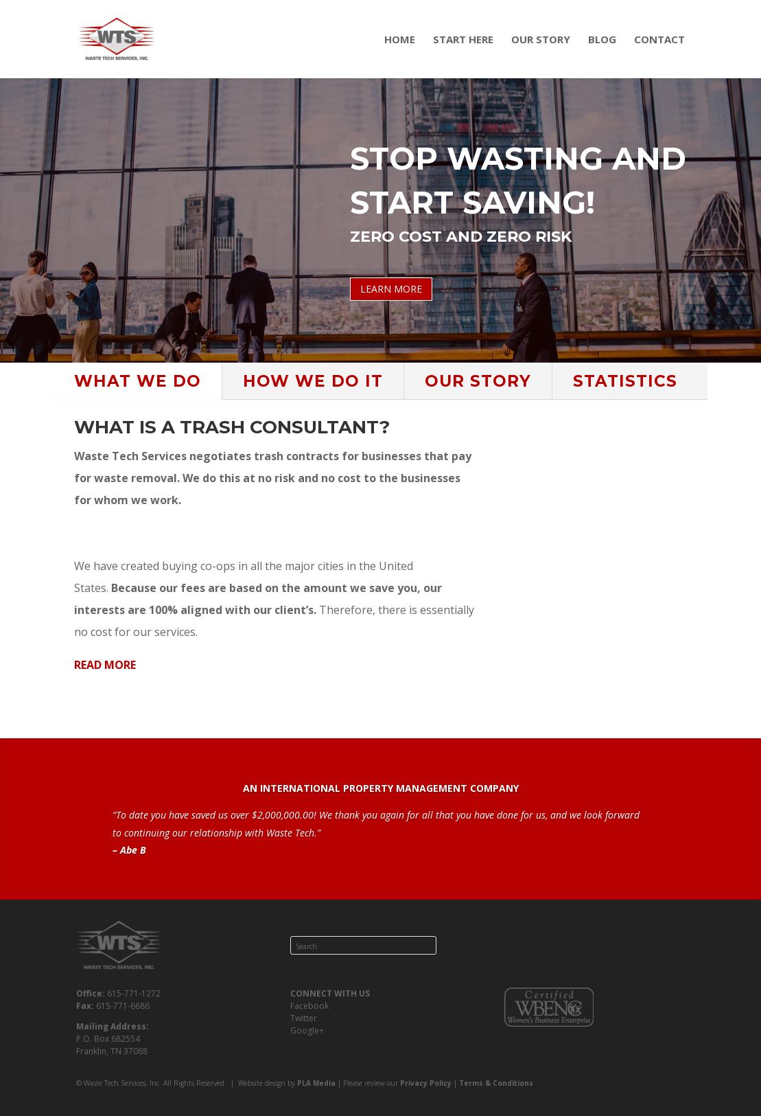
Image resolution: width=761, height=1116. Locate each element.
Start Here (463, 40)
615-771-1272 (134, 993)
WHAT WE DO (137, 381)
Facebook (309, 1006)
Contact (659, 40)
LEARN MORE (391, 288)
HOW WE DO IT (313, 381)
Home (399, 40)
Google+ (307, 1030)
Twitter (303, 1018)
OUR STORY (478, 381)
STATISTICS (625, 381)
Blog (602, 40)
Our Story (540, 40)
